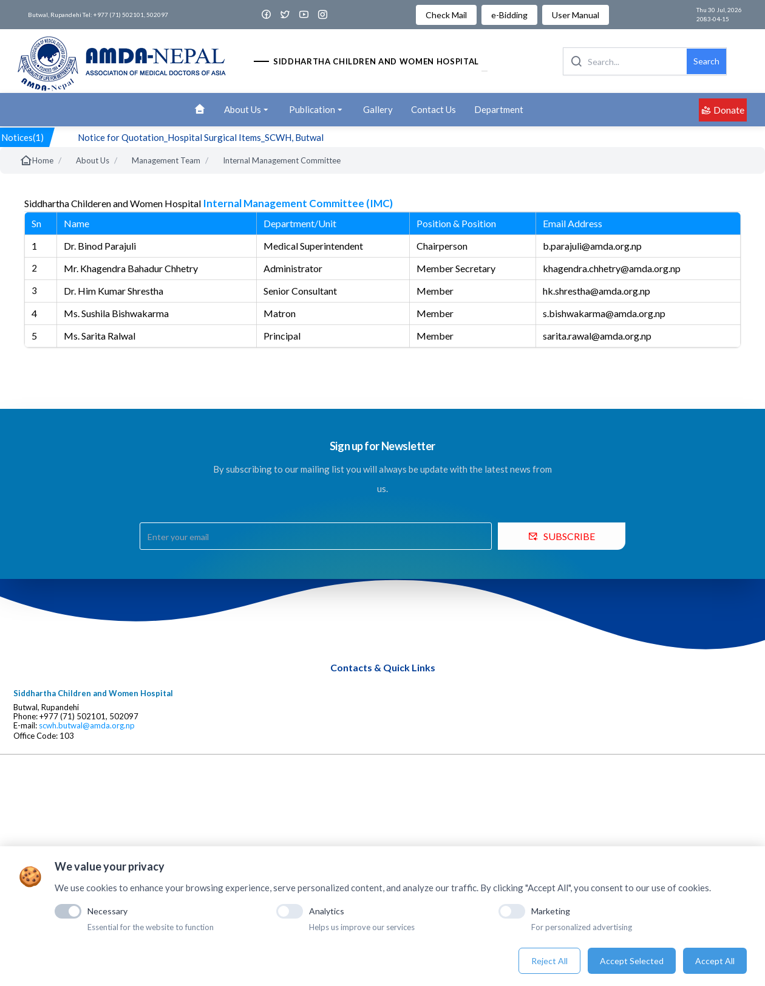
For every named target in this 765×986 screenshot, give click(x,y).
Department (498, 109)
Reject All (549, 961)
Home (36, 160)
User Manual (575, 15)
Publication (317, 110)
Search (706, 61)
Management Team (166, 160)
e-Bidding (509, 15)
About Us (247, 110)
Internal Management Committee (282, 160)
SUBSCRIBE (561, 536)
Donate (722, 109)
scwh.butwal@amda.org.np (87, 726)
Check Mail (446, 15)
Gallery (378, 109)
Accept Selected (632, 961)
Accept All (715, 961)
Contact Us (433, 109)
